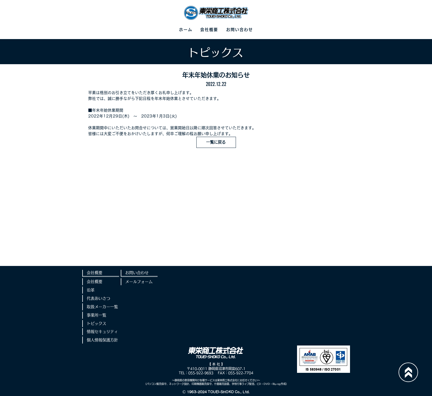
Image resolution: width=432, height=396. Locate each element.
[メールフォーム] (139, 281)
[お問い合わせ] (139, 273)
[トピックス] (100, 323)
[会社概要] (100, 273)
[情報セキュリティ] (100, 331)
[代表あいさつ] (100, 298)
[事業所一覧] (100, 315)
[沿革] (100, 290)
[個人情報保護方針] (100, 340)
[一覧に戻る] (216, 142)
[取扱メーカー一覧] (100, 306)
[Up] (408, 372)
